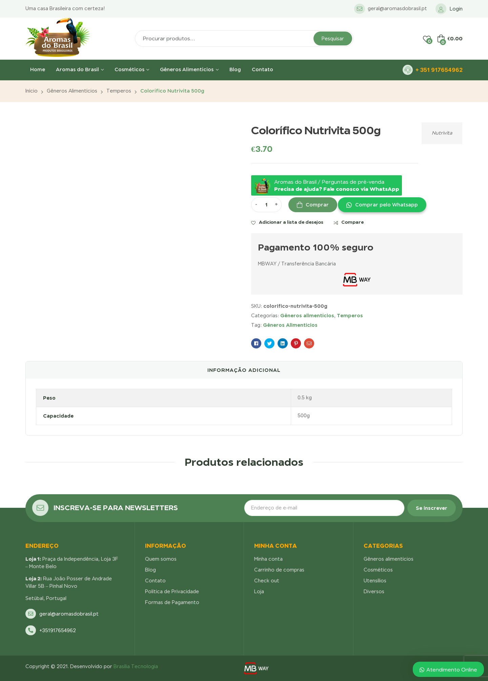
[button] (381, 204)
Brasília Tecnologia (136, 666)
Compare (352, 222)
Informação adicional (244, 370)
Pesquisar (333, 38)
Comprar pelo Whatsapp (386, 204)
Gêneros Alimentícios (290, 325)
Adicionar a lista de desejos (291, 222)
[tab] (244, 370)
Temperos (118, 91)
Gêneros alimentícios (72, 91)
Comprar (317, 204)
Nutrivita (442, 133)
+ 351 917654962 (439, 69)
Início (31, 91)
